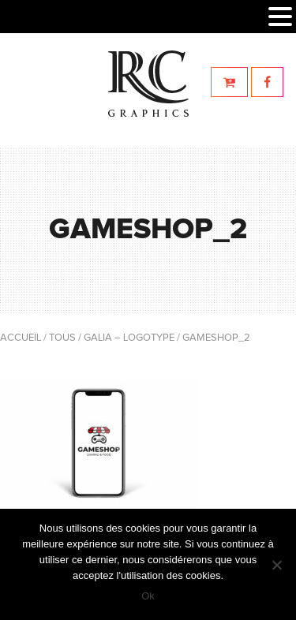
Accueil (20, 338)
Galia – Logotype (129, 338)
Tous (62, 338)
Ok (148, 596)
